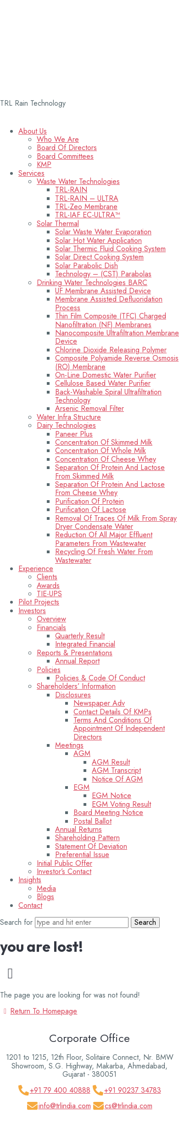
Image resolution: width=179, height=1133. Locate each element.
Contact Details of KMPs (112, 712)
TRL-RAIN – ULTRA (86, 198)
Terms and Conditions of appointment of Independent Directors (119, 728)
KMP (44, 164)
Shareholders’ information (76, 686)
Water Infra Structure (69, 417)
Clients (47, 577)
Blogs (45, 896)
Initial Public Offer (64, 863)
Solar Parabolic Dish (86, 265)
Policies (49, 669)
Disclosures (73, 695)
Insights (29, 879)
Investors (32, 610)
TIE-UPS (49, 593)
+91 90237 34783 (132, 1090)
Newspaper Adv (99, 703)
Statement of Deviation (91, 846)
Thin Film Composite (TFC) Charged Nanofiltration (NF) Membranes (110, 320)
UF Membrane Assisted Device (103, 291)
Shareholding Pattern (87, 837)
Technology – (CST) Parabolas (103, 274)
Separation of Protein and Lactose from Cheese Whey (110, 488)
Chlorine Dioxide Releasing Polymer (111, 350)
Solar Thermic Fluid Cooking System (110, 248)
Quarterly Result (80, 636)
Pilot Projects (38, 602)
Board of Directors (67, 147)
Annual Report (77, 661)
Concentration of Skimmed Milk (103, 442)
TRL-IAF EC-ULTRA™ (87, 215)
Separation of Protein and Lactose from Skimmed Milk (110, 471)
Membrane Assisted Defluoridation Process (108, 303)
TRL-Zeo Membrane (86, 206)
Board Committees (65, 156)
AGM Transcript (116, 770)
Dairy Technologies (66, 425)
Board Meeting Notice (108, 812)
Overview (51, 619)
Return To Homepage (38, 1011)
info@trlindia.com (65, 1106)
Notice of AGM (117, 779)
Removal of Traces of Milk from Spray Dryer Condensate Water (116, 522)
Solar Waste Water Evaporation (103, 232)
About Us (32, 131)
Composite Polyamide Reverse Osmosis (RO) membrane (117, 362)
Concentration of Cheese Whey (105, 459)
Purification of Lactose (90, 509)
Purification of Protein (89, 501)
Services (31, 173)
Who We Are (58, 139)
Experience (35, 568)
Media (46, 888)
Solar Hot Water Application (98, 240)
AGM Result (111, 762)
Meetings (69, 745)
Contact (30, 905)
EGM (81, 787)
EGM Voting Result (121, 804)
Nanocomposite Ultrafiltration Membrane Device (117, 337)
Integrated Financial (85, 644)
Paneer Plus (74, 434)
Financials (51, 627)
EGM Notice (111, 795)
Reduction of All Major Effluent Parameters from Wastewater (103, 538)
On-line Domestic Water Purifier (105, 375)
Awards (48, 585)
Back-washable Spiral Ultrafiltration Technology (108, 396)
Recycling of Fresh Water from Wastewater (104, 555)
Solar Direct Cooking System (99, 257)
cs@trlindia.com (128, 1106)
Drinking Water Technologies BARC (92, 282)
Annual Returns (78, 829)
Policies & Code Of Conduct (100, 678)
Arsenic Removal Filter (89, 408)
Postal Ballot (92, 821)
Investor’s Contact (64, 871)
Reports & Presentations (74, 652)
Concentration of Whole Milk (100, 450)
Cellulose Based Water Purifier (103, 383)
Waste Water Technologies (78, 181)
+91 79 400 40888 (60, 1090)
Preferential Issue (82, 854)
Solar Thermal (58, 223)
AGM (81, 753)
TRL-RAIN (71, 189)
